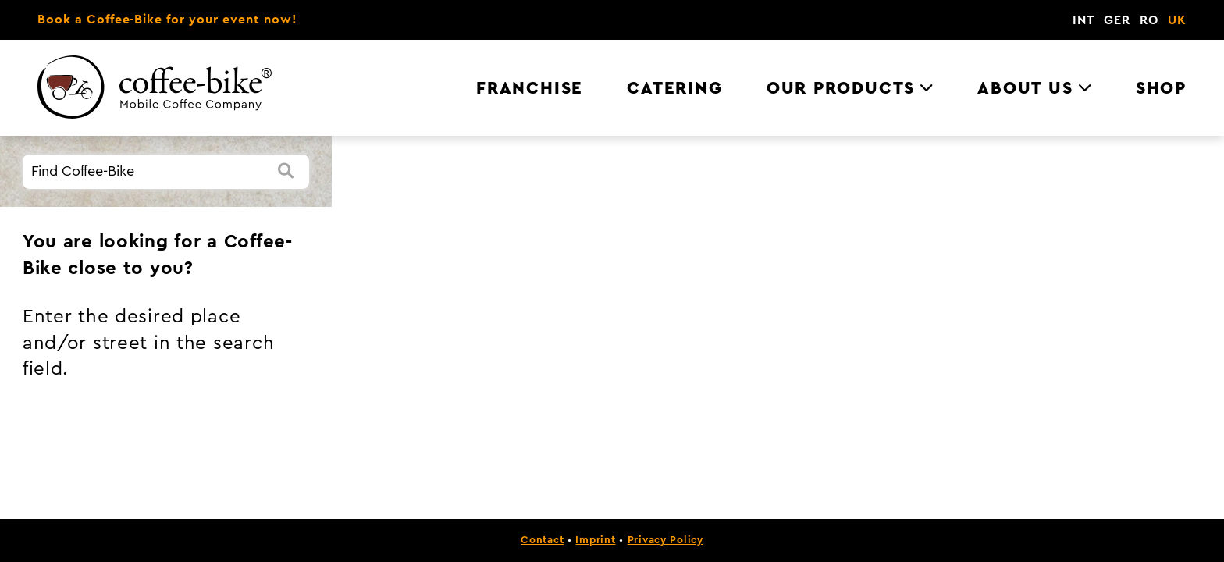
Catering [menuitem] (674, 88)
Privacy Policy (665, 540)
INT (1083, 20)
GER (1117, 20)
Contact (542, 540)
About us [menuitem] (1025, 88)
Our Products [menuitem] (841, 88)
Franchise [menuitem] (529, 88)
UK (1177, 20)
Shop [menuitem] (1161, 88)
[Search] (285, 172)
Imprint (595, 540)
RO (1149, 20)
